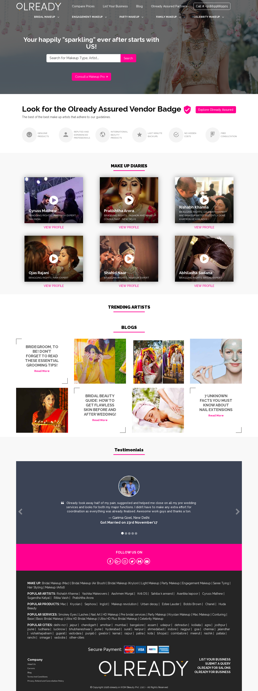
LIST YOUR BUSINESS (215, 659)
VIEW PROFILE (54, 227)
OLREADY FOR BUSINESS (212, 672)
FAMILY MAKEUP (168, 17)
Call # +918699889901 (212, 6)
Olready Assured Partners (169, 6)
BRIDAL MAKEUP (46, 17)
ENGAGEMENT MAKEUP (89, 17)
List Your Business (115, 6)
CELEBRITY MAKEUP (209, 17)
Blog (139, 6)
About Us (31, 664)
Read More (42, 371)
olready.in (115, 687)
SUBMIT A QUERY (218, 663)
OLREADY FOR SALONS (214, 667)
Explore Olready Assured (215, 109)
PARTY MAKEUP (131, 17)
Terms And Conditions (37, 677)
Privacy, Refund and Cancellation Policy (45, 681)
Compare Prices (83, 6)
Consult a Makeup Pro (91, 76)
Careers (31, 668)
